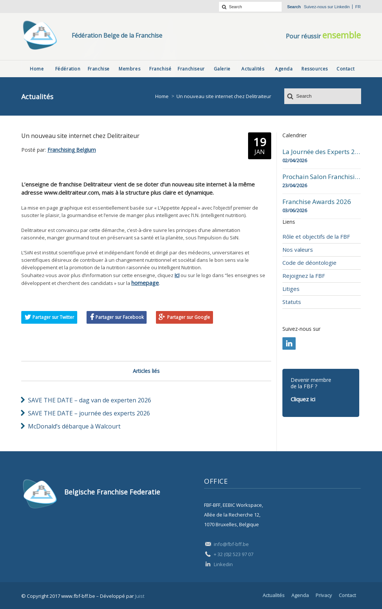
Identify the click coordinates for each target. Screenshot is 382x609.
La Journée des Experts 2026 (321, 152)
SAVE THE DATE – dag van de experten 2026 (89, 400)
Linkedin (342, 6)
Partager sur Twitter (53, 317)
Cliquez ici (303, 399)
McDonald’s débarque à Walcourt (74, 426)
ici (177, 275)
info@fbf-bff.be (231, 544)
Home (162, 96)
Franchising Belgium (71, 149)
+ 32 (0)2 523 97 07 (233, 554)
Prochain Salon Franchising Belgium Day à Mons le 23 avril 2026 (321, 177)
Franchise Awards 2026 (316, 202)
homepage (145, 282)
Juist (139, 596)
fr (358, 6)
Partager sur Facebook (120, 317)
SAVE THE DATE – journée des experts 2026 (89, 413)
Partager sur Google (188, 317)
